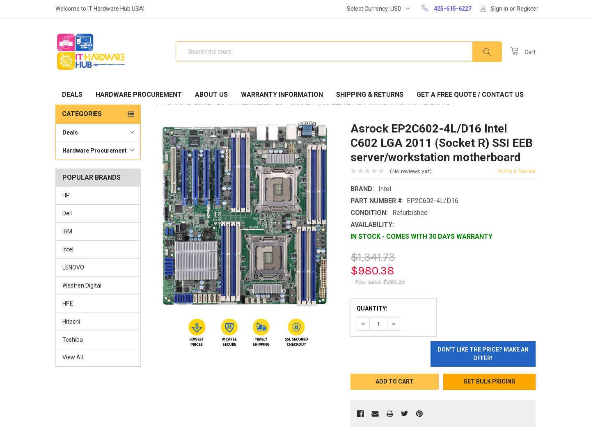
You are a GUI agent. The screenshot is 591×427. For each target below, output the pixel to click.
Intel (67, 249)
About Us (211, 94)
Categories (82, 114)
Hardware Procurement (139, 94)
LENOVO (73, 267)
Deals (72, 94)
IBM (67, 231)
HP (66, 195)
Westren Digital (81, 285)
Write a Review (517, 170)
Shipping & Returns (369, 94)
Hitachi (71, 321)
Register (527, 8)
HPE (67, 303)
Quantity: (372, 308)
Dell (67, 213)
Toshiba (72, 339)
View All (72, 357)
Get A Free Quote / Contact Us (470, 94)
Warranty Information (282, 94)
